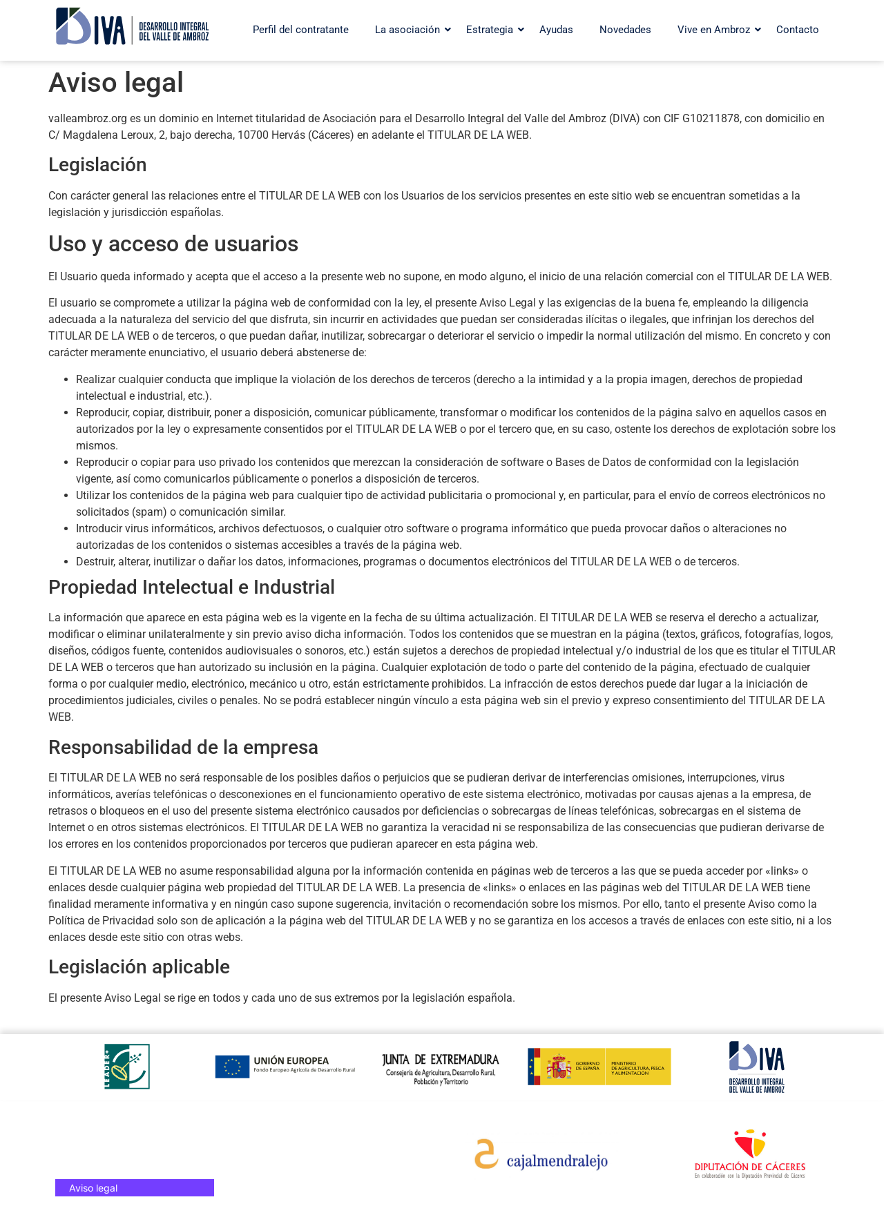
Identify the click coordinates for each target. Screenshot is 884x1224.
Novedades (625, 29)
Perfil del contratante (301, 29)
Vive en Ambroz (717, 29)
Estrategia (493, 29)
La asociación (411, 29)
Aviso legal (93, 1188)
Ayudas (556, 29)
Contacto (797, 29)
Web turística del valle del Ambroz (319, 1136)
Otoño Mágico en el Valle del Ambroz (306, 1161)
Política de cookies (111, 1153)
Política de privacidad (118, 1170)
